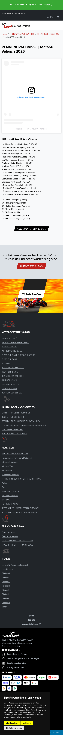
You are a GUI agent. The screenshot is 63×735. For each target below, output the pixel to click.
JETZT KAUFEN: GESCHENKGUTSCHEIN (19, 512)
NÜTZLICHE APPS (10, 504)
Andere (5, 606)
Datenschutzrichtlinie (11, 646)
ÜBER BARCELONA (10, 536)
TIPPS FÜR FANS (9, 359)
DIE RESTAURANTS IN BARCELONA (17, 540)
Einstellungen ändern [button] (14, 728)
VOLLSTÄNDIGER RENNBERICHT (31, 228)
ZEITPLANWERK (9, 346)
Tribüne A (5, 598)
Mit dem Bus (7, 470)
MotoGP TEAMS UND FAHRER (15, 342)
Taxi (3, 487)
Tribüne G (6, 573)
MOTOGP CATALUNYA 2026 (22, 34)
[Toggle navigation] (57, 25)
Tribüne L (6, 594)
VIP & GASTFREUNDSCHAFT (14, 433)
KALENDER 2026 (9, 338)
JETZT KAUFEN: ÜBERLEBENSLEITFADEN (20, 508)
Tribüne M (6, 602)
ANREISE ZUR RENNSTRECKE (15, 453)
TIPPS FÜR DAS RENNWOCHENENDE (18, 355)
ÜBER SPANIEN (8, 532)
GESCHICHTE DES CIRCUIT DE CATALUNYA (21, 421)
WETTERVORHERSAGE (12, 351)
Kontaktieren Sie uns (31, 265)
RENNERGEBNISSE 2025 (48, 34)
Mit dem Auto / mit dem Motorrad (17, 458)
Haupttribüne (7, 569)
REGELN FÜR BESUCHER (13, 417)
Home (4, 34)
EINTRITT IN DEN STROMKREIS (16, 412)
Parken (4, 483)
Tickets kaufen (43, 4)
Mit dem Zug (7, 466)
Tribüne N (6, 585)
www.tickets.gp (31, 624)
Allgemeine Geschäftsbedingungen (17, 643)
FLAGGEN (6, 363)
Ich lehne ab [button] (27, 723)
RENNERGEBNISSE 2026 (13, 367)
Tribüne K (6, 581)
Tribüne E (6, 590)
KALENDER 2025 (9, 388)
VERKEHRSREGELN (10, 491)
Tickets (31, 619)
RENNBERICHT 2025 (11, 384)
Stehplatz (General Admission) (15, 565)
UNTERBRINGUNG (10, 495)
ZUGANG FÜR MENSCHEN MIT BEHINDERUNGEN (24, 425)
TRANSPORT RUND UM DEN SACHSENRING (21, 478)
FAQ (31, 615)
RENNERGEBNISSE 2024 (13, 376)
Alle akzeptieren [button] (12, 723)
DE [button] (51, 17)
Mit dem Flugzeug (9, 462)
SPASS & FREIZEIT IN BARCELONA (17, 544)
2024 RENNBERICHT (11, 371)
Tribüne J (5, 577)
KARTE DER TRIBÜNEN (12, 429)
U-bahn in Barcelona (10, 474)
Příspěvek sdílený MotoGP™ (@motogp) (31, 129)
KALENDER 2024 (9, 380)
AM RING (6, 499)
